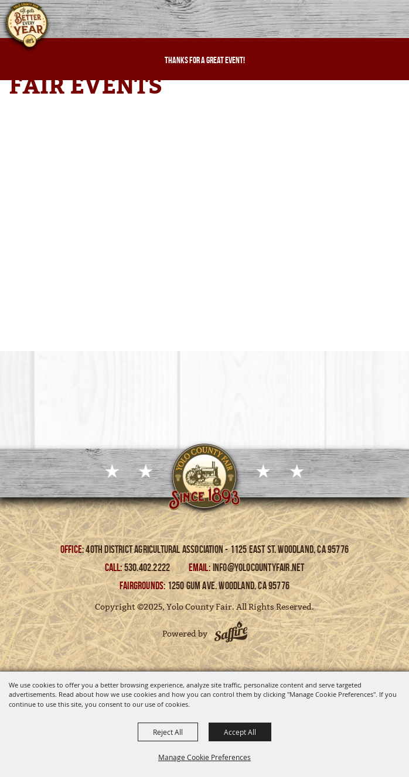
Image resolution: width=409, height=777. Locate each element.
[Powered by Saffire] (230, 633)
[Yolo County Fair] (26, 28)
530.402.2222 (148, 567)
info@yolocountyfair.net (259, 567)
